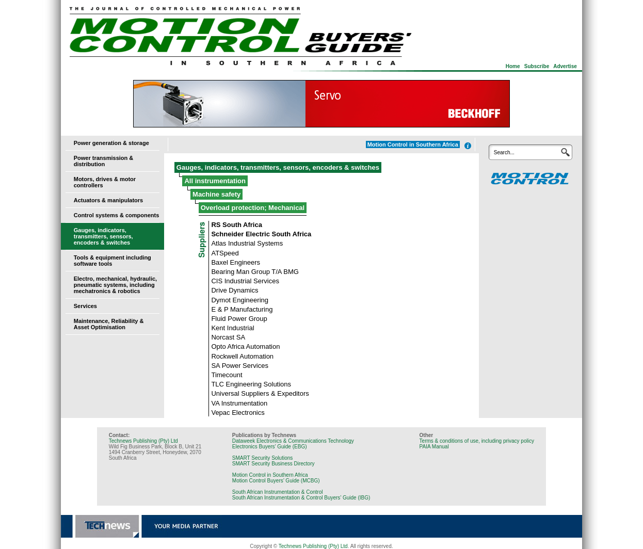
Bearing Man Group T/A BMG (255, 272)
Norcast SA (228, 337)
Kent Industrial (232, 328)
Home (513, 66)
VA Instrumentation (239, 403)
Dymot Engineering (239, 300)
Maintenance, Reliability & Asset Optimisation (109, 324)
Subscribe (536, 66)
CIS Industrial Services (245, 281)
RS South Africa (236, 225)
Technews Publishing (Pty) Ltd (143, 441)
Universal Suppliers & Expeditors (260, 393)
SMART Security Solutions (262, 458)
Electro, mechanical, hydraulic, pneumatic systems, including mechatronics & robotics (115, 285)
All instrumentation (214, 181)
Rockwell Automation (242, 356)
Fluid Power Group (239, 318)
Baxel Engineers (235, 262)
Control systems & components (116, 215)
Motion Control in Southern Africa (270, 475)
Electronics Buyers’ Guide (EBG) (269, 446)
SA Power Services (239, 365)
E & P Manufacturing (241, 309)
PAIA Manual (434, 446)
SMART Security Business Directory (273, 463)
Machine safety (216, 194)
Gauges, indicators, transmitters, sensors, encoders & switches (103, 236)
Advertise (565, 66)
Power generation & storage (111, 143)
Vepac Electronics (237, 412)
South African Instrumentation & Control (277, 492)
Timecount (226, 375)
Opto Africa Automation (245, 346)
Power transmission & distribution (104, 161)
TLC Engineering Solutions (251, 384)
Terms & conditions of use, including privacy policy (477, 441)
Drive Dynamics (234, 290)
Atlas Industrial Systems (247, 243)
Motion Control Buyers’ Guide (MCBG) (276, 480)
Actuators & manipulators (108, 200)
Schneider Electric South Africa (261, 234)
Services (85, 306)
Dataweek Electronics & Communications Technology (293, 441)
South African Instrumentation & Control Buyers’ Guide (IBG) (301, 497)
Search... (504, 152)
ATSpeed (224, 253)
